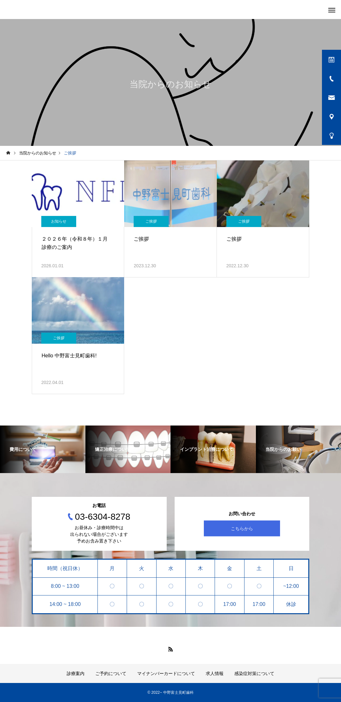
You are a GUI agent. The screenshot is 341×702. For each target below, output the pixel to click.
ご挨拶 (151, 221)
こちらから (242, 528)
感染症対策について (254, 673)
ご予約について (110, 673)
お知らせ (58, 221)
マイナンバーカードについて (166, 673)
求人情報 (215, 673)
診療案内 (75, 673)
